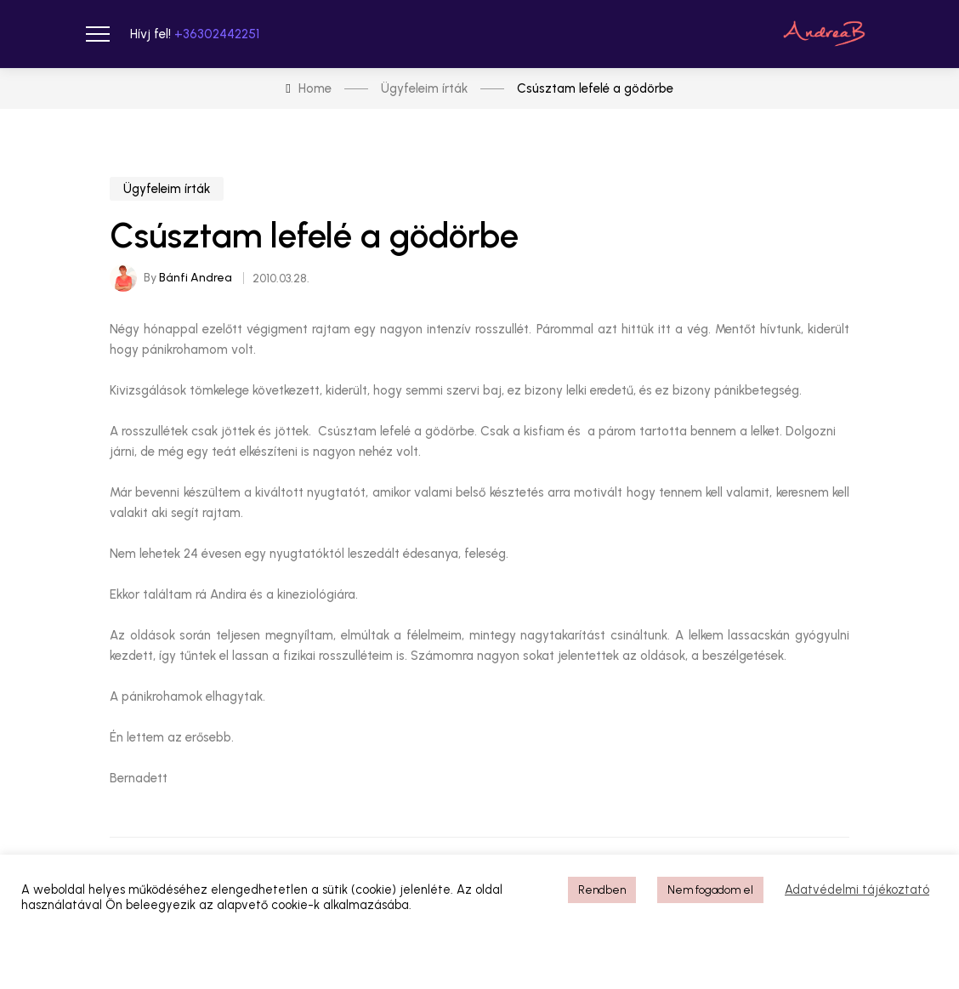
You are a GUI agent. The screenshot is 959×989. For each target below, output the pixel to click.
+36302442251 (216, 34)
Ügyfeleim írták (166, 188)
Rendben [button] (602, 890)
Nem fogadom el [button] (710, 890)
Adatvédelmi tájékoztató (857, 889)
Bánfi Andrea (195, 277)
